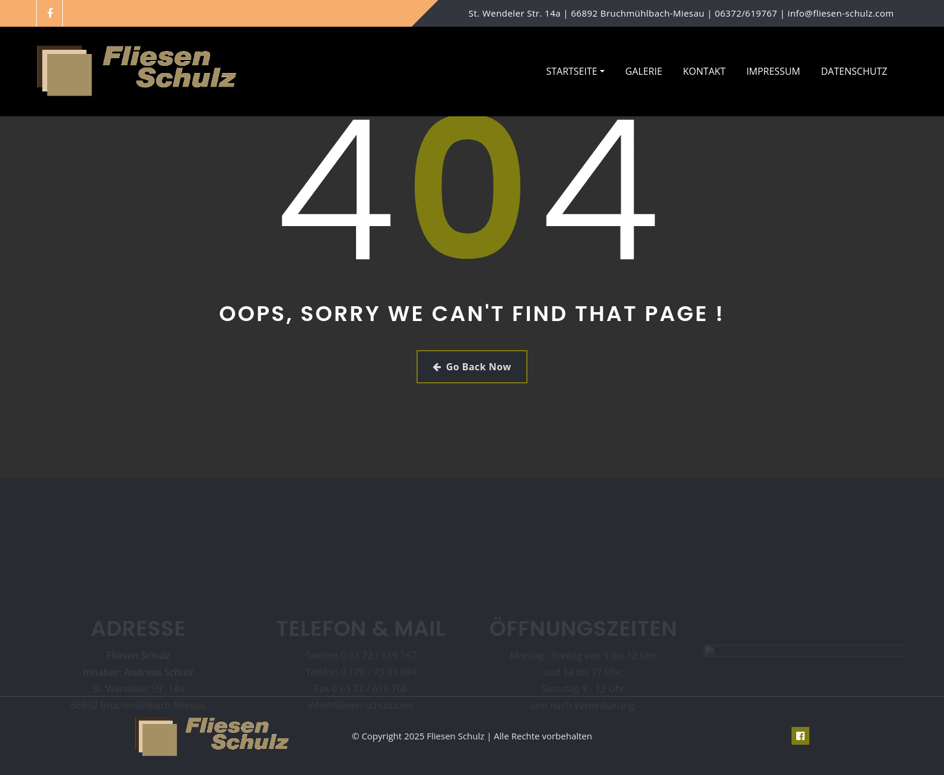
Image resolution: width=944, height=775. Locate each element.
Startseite (575, 71)
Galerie (643, 71)
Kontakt (704, 71)
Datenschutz (854, 71)
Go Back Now (472, 366)
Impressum (773, 71)
